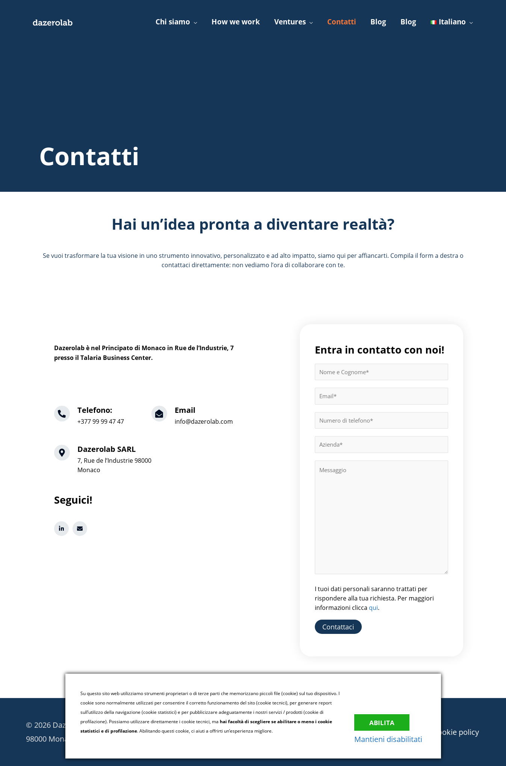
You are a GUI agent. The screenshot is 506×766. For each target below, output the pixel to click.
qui (373, 607)
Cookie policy (457, 732)
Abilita (386, 720)
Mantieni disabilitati (392, 739)
